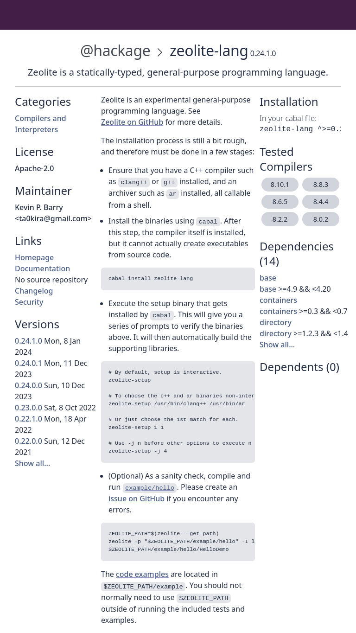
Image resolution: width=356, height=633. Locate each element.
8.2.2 (280, 219)
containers (278, 300)
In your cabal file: (288, 118)
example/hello (149, 488)
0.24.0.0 (28, 385)
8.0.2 (320, 219)
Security (29, 302)
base (268, 278)
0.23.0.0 (28, 408)
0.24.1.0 (28, 341)
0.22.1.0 (28, 419)
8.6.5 (280, 201)
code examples (142, 574)
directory (276, 322)
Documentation (42, 268)
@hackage (115, 50)
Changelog (34, 291)
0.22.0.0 (28, 441)
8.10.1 (280, 184)
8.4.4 (320, 201)
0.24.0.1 (28, 363)
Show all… (32, 463)
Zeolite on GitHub (132, 122)
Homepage (34, 257)
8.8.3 (320, 184)
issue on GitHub (136, 498)
